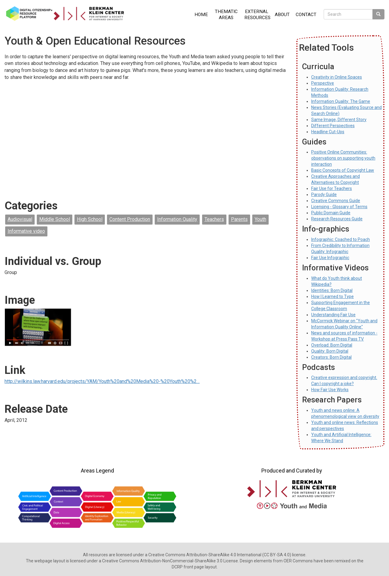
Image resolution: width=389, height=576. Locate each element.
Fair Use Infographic (330, 257)
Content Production (129, 219)
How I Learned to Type (332, 296)
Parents (239, 219)
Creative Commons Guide (335, 200)
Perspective (322, 83)
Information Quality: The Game (340, 101)
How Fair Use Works (330, 389)
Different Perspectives (333, 125)
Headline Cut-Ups (327, 131)
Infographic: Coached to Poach (340, 239)
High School (89, 219)
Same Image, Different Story (339, 119)
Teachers (214, 219)
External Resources (257, 14)
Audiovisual (20, 219)
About (282, 14)
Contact (306, 14)
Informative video (26, 231)
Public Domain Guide (330, 212)
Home (201, 14)
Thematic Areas (226, 14)
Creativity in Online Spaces (336, 77)
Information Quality (177, 219)
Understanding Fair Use (333, 314)
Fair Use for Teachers (331, 188)
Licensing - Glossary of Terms (339, 206)
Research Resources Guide (337, 218)
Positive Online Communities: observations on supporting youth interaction (343, 158)
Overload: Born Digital (331, 345)
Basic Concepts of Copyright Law (342, 170)
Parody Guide (324, 194)
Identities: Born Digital (332, 290)
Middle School (54, 219)
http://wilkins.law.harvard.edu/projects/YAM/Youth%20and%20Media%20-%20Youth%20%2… (102, 381)
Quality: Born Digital (329, 351)
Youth (260, 219)
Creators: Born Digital (331, 357)
